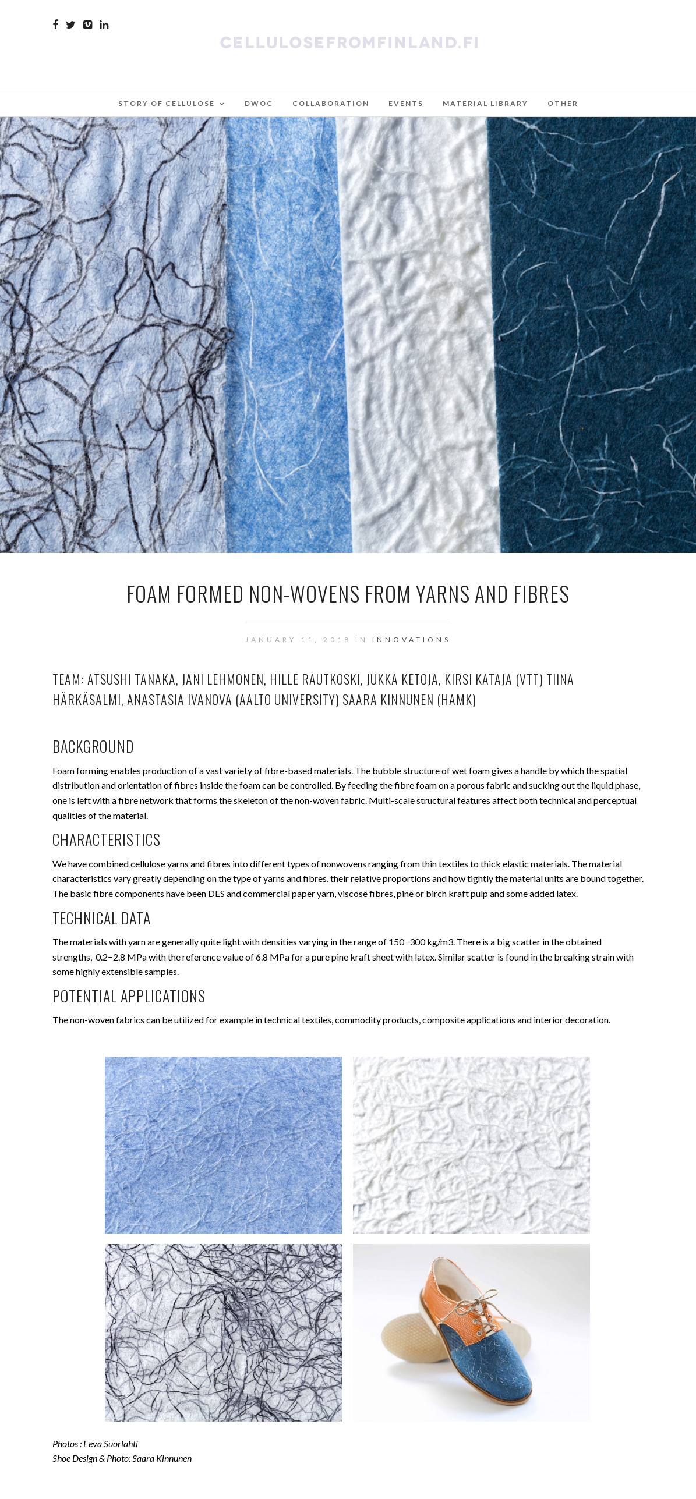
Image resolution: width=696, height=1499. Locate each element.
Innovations (411, 639)
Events (405, 103)
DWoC (259, 103)
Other (562, 103)
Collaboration (330, 103)
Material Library (485, 103)
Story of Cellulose (166, 103)
